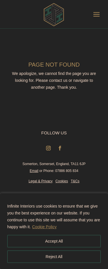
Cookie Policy (44, 227)
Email (34, 171)
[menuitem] (45, 14)
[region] (54, 231)
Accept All (54, 241)
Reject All (54, 256)
